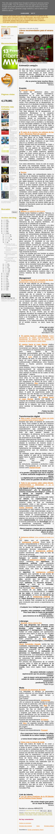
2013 (4, 279)
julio (6, 242)
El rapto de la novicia (36, 133)
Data (43, 812)
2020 (4, 230)
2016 (4, 275)
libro (33, 588)
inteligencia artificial (30, 542)
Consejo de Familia (13, 112)
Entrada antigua (49, 826)
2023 (4, 225)
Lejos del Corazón (28, 90)
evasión (26, 813)
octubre (7, 237)
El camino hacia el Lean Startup (36, 338)
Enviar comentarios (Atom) (36, 829)
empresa (50, 812)
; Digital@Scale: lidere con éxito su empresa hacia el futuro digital (36, 419)
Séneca (33, 211)
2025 (4, 221)
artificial (26, 812)
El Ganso (44, 720)
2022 (4, 226)
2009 (4, 286)
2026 (4, 220)
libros (45, 813)
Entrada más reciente (25, 826)
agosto (6, 240)
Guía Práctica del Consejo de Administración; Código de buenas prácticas (13, 132)
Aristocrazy (45, 700)
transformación (41, 814)
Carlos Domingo (26, 507)
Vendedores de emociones (10, 251)
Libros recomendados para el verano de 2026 (13, 122)
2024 (4, 223)
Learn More (25, 13)
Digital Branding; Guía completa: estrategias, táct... (10, 261)
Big (29, 812)
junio (6, 264)
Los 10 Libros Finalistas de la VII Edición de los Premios (36, 797)
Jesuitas (31, 623)
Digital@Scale (34, 467)
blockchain (38, 812)
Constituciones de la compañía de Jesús (36, 281)
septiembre (8, 239)
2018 (4, 233)
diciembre (7, 234)
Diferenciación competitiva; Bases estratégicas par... (10, 254)
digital (45, 812)
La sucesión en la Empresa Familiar (13, 177)
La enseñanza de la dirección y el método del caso (13, 186)
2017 (4, 273)
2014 (4, 278)
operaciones (22, 814)
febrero (6, 270)
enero (6, 271)
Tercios (23, 172)
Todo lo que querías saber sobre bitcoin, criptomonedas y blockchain (36, 484)
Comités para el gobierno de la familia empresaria (13, 139)
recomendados (29, 814)
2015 (4, 276)
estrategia (21, 813)
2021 (4, 228)
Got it (33, 13)
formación (35, 813)
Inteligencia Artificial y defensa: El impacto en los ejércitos (13, 170)
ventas (47, 814)
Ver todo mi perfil (6, 38)
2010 (4, 284)
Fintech (30, 813)
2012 (4, 281)
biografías (33, 812)
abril (6, 267)
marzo (6, 268)
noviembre (7, 236)
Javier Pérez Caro (8, 35)
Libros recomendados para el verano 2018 (10, 258)
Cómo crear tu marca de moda (32, 742)
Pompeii (44, 730)
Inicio (38, 826)
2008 (4, 288)
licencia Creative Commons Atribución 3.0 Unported (9, 300)
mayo (6, 265)
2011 (4, 283)
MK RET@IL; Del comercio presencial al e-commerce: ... (10, 249)
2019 (4, 231)
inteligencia (41, 813)
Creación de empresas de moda (33, 690)
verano (50, 814)
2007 (4, 289)
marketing (49, 813)
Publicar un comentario (25, 823)
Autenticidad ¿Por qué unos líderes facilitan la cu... (10, 245)
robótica (35, 814)
